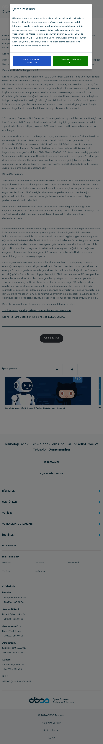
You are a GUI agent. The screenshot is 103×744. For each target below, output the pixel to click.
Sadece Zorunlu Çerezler (32, 60)
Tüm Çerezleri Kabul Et (70, 60)
